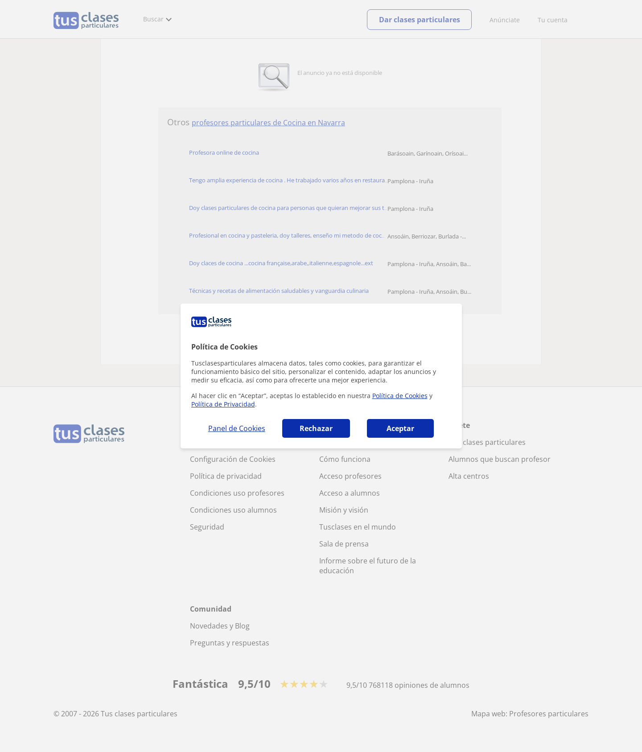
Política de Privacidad (223, 404)
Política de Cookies (400, 395)
